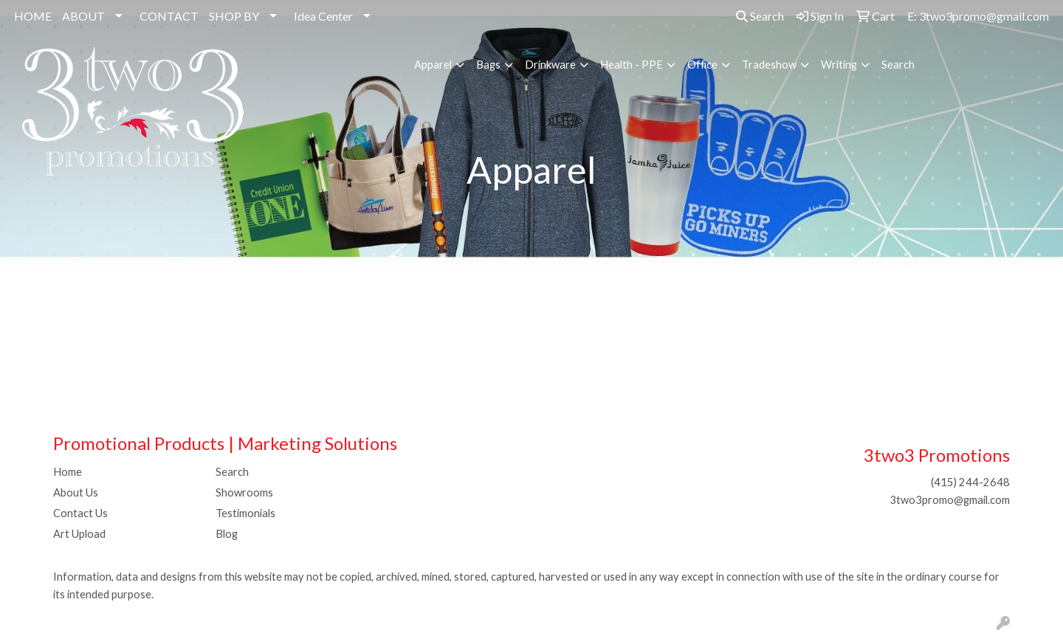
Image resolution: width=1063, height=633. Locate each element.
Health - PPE (631, 64)
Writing (839, 64)
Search (760, 16)
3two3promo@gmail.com (950, 500)
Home (67, 472)
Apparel (433, 64)
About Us (75, 492)
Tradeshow (769, 64)
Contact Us (80, 513)
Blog (227, 534)
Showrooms (244, 492)
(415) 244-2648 (970, 482)
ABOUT (83, 16)
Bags (488, 64)
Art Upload (79, 534)
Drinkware (550, 64)
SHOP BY (234, 16)
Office (702, 64)
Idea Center (323, 16)
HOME (33, 16)
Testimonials (245, 513)
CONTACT (169, 16)
